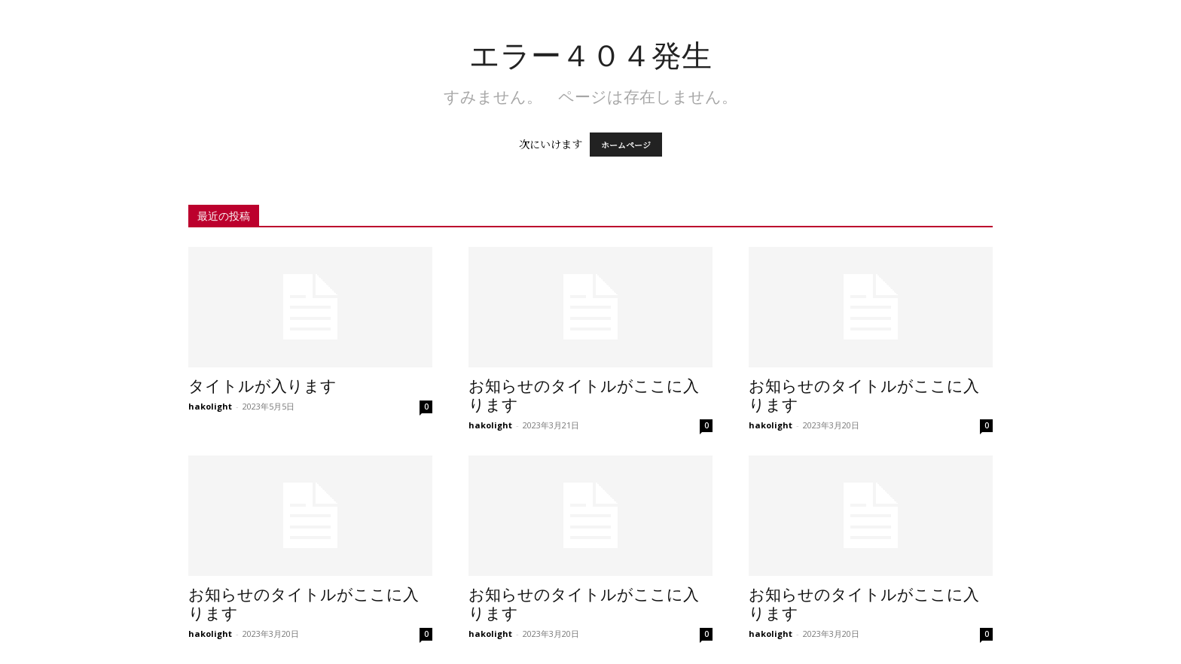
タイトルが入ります (262, 386)
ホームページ (626, 145)
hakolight (210, 406)
